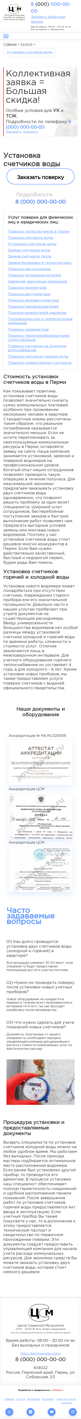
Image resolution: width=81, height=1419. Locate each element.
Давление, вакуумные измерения (37, 281)
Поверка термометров (28, 329)
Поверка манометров (27, 288)
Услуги (26, 44)
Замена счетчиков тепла (29, 256)
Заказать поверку (22, 132)
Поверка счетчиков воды (30, 238)
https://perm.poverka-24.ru (40, 1354)
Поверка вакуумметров (29, 294)
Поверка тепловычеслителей (34, 275)
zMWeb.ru (57, 1390)
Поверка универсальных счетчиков (39, 363)
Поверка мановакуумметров (33, 300)
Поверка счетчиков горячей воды (38, 356)
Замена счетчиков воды (29, 250)
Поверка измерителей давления (37, 313)
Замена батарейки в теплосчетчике (39, 263)
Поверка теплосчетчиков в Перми (39, 231)
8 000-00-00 (51, 8)
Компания (33, 1399)
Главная (10, 44)
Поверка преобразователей (33, 306)
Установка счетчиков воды (32, 244)
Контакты (48, 1399)
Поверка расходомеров (29, 269)
